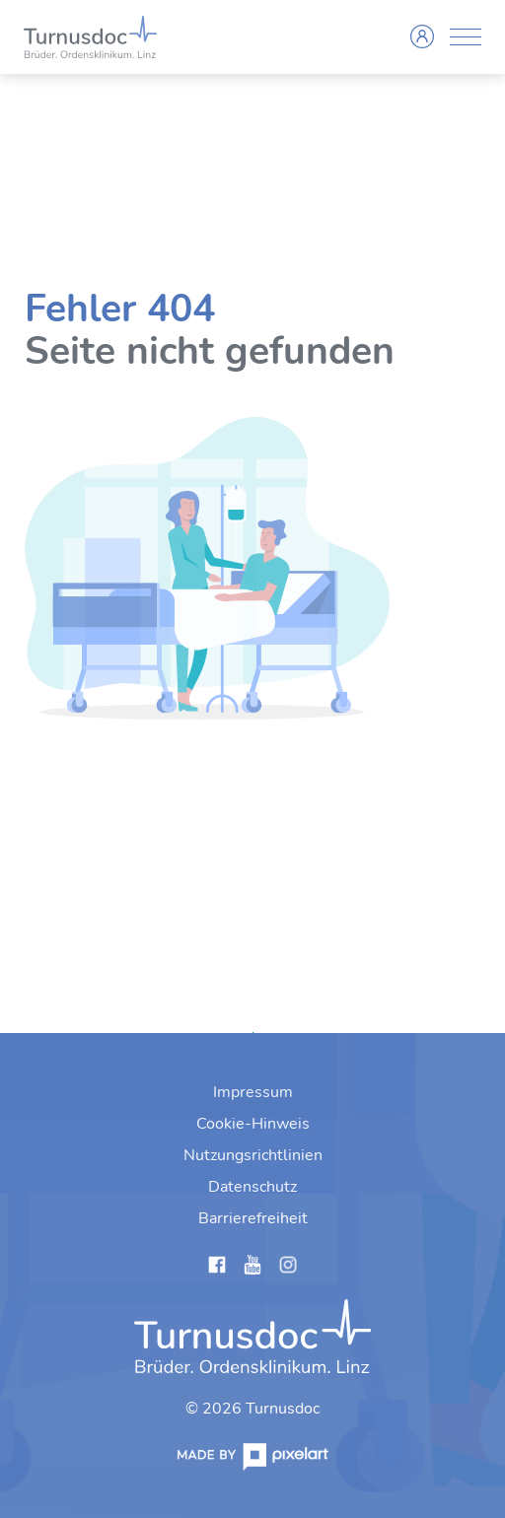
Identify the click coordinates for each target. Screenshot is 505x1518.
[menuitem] (253, 1092)
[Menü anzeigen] (465, 37)
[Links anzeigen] (217, 1268)
